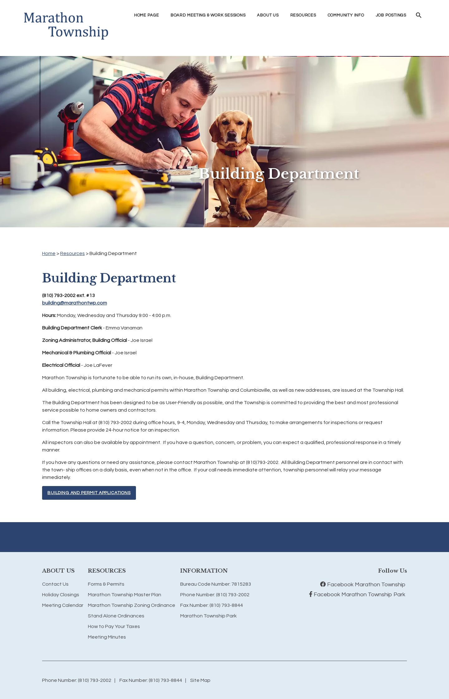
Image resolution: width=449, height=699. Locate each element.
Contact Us (55, 584)
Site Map (200, 680)
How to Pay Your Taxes (114, 626)
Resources (72, 253)
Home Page (146, 15)
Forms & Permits (106, 584)
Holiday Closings (60, 594)
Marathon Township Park (208, 615)
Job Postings (391, 15)
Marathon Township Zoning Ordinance (131, 605)
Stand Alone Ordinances (116, 615)
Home (49, 253)
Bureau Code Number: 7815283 (215, 584)
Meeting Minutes (107, 637)
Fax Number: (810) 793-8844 (211, 605)
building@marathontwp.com (74, 302)
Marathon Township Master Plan (124, 594)
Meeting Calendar (62, 605)
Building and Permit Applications (89, 493)
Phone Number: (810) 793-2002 (214, 594)
